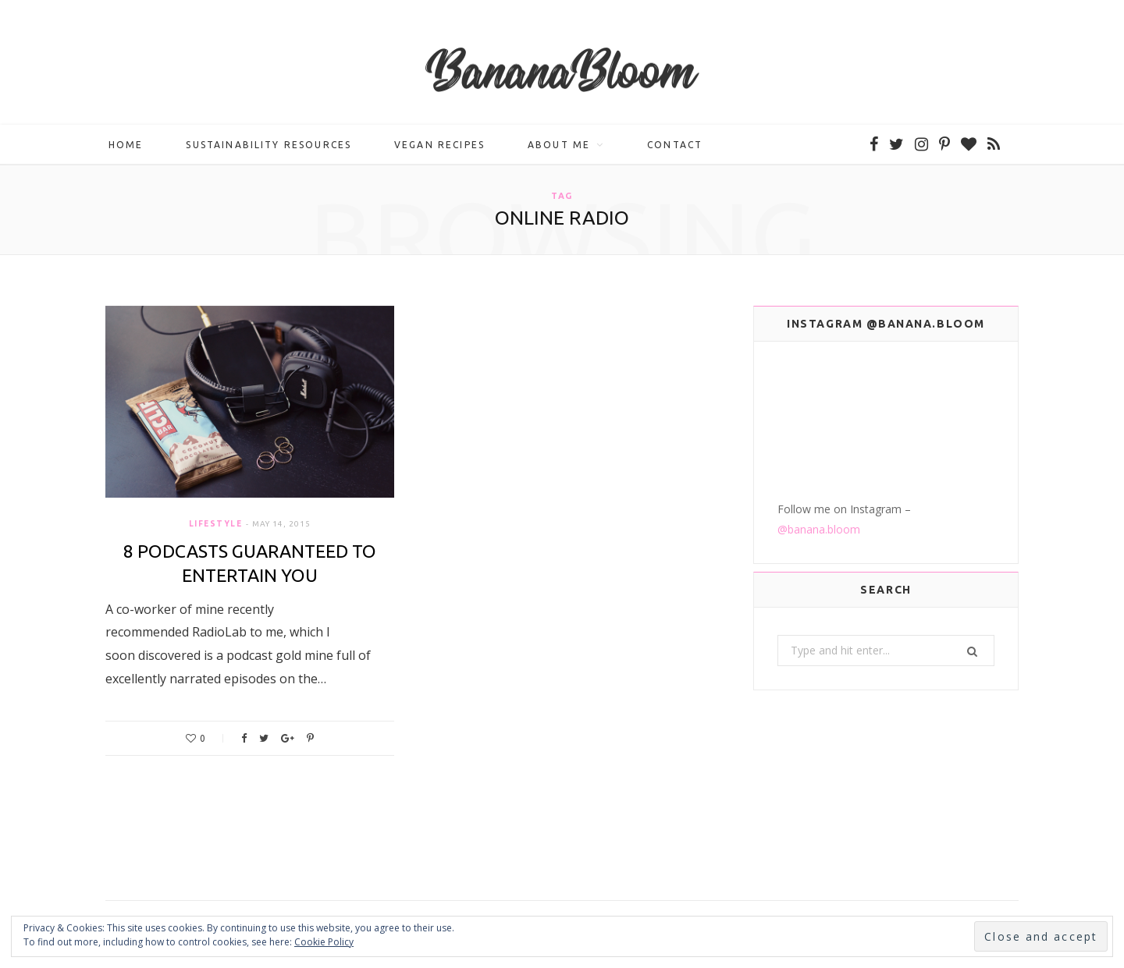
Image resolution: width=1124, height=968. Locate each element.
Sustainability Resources (268, 145)
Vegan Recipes (439, 145)
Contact (674, 145)
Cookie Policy (324, 941)
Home (126, 145)
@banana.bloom (818, 529)
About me (559, 145)
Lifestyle (216, 523)
